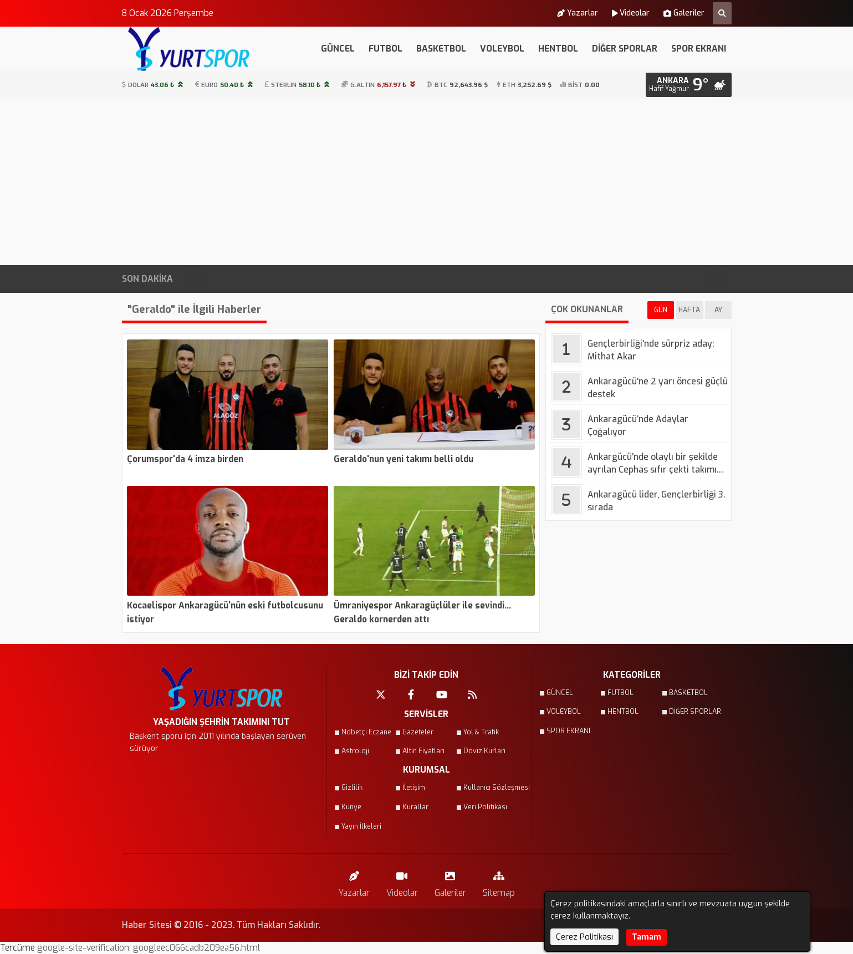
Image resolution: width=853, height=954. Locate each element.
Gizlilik (351, 787)
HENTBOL (558, 48)
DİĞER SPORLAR (624, 48)
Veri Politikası (485, 807)
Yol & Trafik (481, 732)
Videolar (631, 13)
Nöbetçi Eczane (366, 732)
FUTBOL (385, 48)
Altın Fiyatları (423, 751)
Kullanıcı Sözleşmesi (490, 787)
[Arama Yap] (722, 13)
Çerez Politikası (584, 936)
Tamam (646, 937)
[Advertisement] (426, 182)
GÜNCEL (338, 48)
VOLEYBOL (502, 48)
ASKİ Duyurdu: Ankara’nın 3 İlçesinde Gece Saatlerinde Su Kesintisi (505, 279)
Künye (351, 807)
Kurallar (415, 807)
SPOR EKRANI (698, 48)
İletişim (413, 787)
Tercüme (18, 947)
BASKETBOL (441, 48)
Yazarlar (577, 13)
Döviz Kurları (484, 751)
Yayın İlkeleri (361, 826)
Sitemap (499, 882)
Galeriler (683, 13)
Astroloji (355, 751)
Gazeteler (417, 732)
